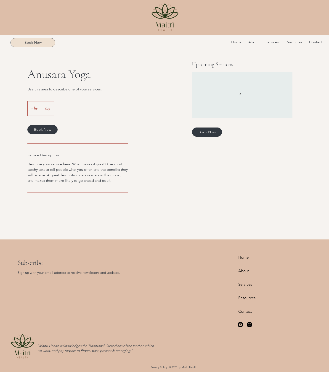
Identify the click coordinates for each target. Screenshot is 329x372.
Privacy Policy (159, 367)
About (243, 271)
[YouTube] (240, 324)
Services (245, 284)
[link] (42, 129)
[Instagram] (249, 324)
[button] (272, 42)
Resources (246, 298)
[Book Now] (33, 42)
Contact (245, 311)
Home (243, 257)
